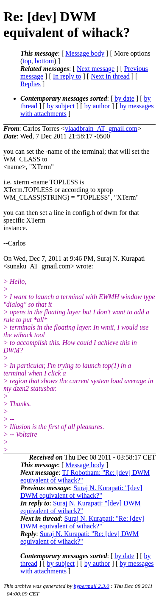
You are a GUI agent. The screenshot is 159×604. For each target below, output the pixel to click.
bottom (44, 61)
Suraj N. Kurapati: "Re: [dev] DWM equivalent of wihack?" (82, 522)
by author (97, 106)
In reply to (67, 76)
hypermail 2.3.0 (91, 586)
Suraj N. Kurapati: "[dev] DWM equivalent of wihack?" (81, 491)
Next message (95, 68)
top (26, 61)
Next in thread (110, 76)
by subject (61, 106)
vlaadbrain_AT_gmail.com (101, 128)
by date (124, 98)
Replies (30, 83)
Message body (84, 53)
